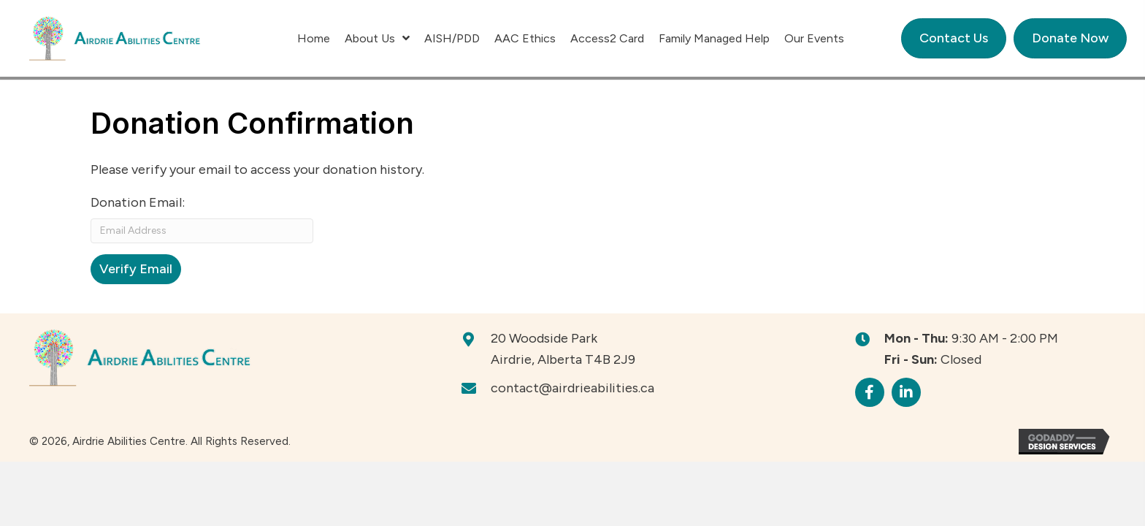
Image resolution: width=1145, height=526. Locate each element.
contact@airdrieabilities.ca (572, 388)
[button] (869, 392)
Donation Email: (138, 202)
